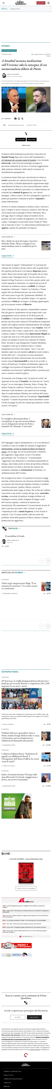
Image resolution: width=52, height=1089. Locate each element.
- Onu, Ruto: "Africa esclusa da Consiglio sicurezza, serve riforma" (22, 924)
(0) (7, 546)
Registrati (34, 1017)
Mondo (6, 46)
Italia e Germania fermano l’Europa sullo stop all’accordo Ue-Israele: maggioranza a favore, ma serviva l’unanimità (20, 777)
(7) (48, 766)
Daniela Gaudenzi (13, 74)
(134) (48, 786)
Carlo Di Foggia (8, 766)
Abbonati (41, 3)
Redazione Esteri (8, 745)
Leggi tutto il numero (26, 888)
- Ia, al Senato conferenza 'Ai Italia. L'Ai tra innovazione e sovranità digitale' (24, 920)
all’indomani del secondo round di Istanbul (19, 160)
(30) (48, 745)
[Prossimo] (48, 560)
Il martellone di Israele (15, 536)
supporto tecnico (35, 1049)
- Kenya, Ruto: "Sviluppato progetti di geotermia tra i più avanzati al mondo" (24, 927)
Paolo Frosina (7, 724)
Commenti (6, 118)
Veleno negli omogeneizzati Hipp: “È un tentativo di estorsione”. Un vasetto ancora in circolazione (20, 586)
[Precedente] (41, 560)
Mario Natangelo (13, 540)
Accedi (18, 1017)
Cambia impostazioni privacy (13, 1079)
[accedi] (48, 3)
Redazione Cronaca (9, 593)
